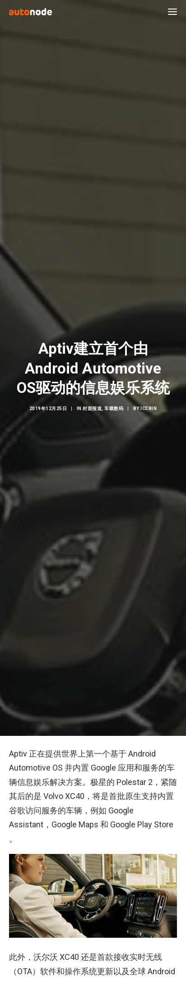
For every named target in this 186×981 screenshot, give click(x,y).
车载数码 (113, 401)
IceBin (148, 401)
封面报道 (92, 401)
